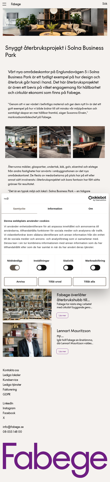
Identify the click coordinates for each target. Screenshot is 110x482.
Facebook (9, 413)
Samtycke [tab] (19, 208)
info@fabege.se (13, 427)
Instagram (9, 408)
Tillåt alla (89, 281)
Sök (104, 4)
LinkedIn (8, 403)
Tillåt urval (55, 281)
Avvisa (20, 281)
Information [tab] (55, 208)
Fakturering (10, 389)
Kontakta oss (11, 370)
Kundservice (10, 380)
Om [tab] (91, 208)
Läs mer (62, 315)
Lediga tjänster (12, 385)
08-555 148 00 (12, 432)
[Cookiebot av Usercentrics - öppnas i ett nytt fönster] (91, 198)
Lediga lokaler (11, 375)
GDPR (6, 394)
